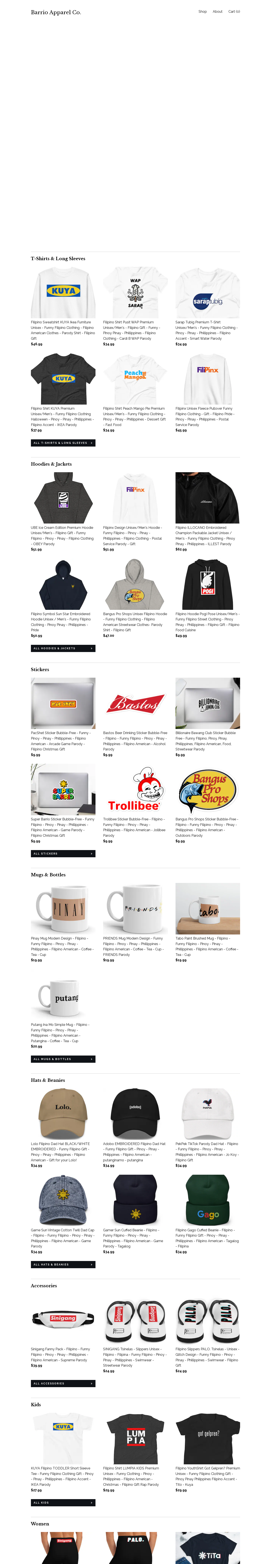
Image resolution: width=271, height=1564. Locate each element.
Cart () (234, 12)
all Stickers (46, 630)
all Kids (41, 1279)
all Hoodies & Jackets (54, 424)
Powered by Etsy (212, 1542)
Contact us (39, 1548)
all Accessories (49, 1160)
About (218, 12)
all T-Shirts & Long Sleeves (60, 219)
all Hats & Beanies (51, 1041)
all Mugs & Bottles (52, 835)
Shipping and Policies (47, 1542)
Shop (203, 12)
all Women (44, 1484)
